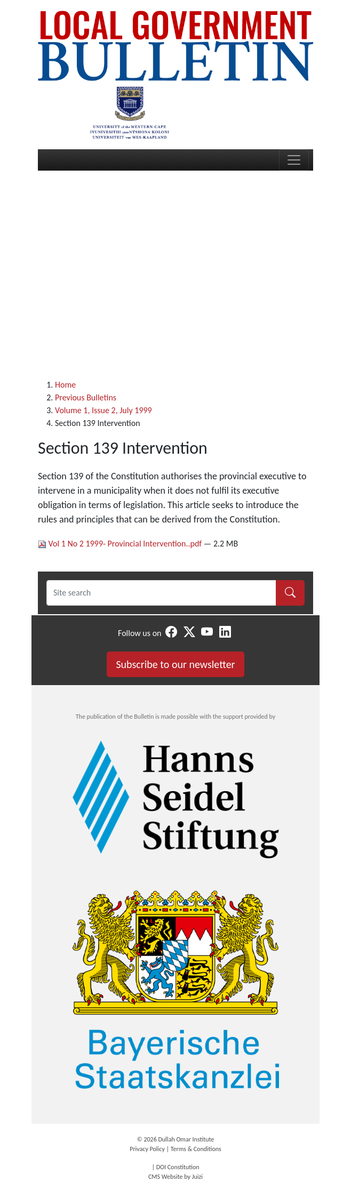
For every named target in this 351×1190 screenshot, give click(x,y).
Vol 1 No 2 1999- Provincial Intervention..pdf (121, 543)
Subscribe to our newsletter (175, 664)
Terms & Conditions (196, 1149)
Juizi (197, 1176)
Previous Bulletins (85, 397)
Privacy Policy (147, 1149)
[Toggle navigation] (294, 160)
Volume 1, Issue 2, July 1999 (103, 410)
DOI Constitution (178, 1167)
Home (65, 385)
